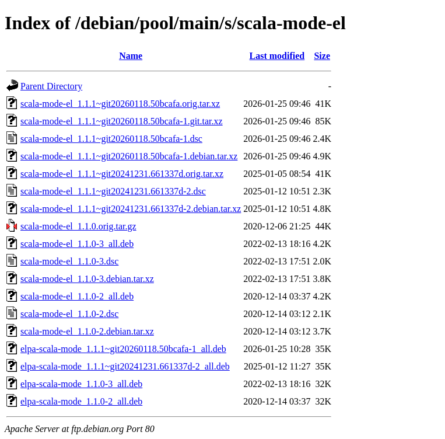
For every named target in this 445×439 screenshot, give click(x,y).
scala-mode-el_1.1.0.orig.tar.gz (78, 226)
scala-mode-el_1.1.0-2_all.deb (77, 296)
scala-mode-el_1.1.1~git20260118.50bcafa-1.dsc (111, 139)
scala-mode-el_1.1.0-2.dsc (69, 314)
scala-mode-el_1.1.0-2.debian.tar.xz (87, 331)
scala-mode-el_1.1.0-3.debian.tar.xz (87, 279)
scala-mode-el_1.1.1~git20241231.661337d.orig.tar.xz (121, 174)
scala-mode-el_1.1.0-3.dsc (69, 261)
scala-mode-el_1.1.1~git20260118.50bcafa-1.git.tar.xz (121, 121)
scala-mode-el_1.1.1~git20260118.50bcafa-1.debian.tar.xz (128, 156)
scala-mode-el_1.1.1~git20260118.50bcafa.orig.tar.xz (120, 104)
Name (130, 56)
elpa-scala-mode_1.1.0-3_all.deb (81, 384)
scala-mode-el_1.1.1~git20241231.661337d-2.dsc (113, 191)
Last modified (277, 56)
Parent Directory (51, 86)
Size (322, 56)
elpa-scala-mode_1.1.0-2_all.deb (81, 401)
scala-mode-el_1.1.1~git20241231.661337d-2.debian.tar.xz (130, 209)
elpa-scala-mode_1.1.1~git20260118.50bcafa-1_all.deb (123, 349)
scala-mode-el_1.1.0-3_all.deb (77, 244)
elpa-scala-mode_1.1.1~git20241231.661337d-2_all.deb (125, 366)
